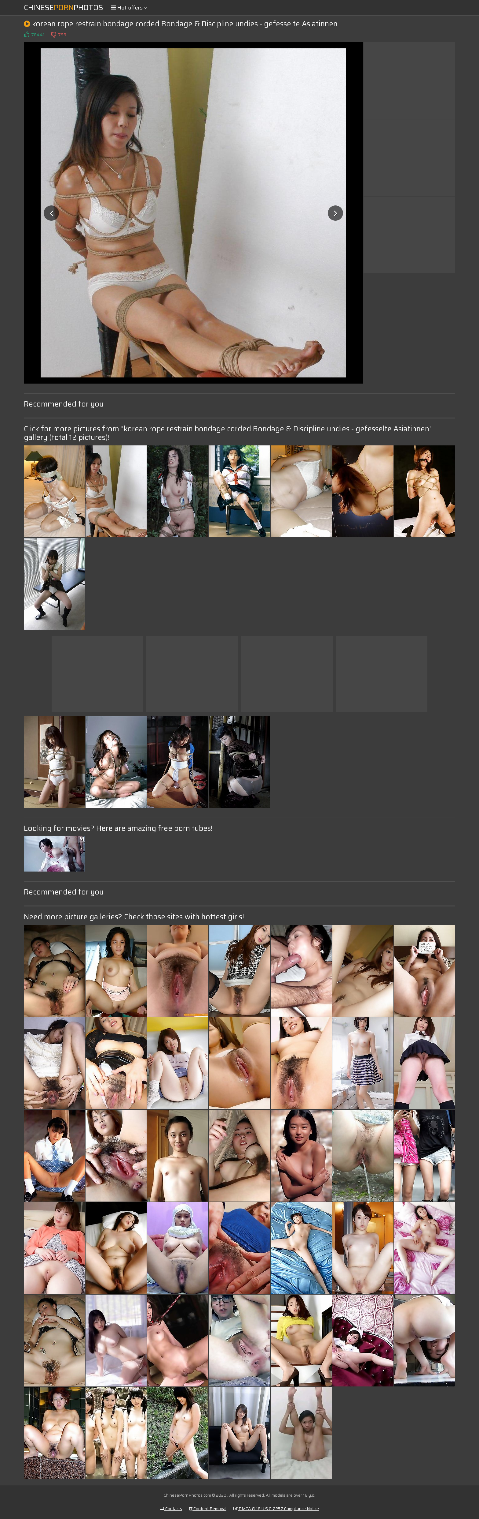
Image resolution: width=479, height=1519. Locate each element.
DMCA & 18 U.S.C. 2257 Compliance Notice (276, 1508)
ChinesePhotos (63, 7)
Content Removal (207, 1508)
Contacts (171, 1508)
